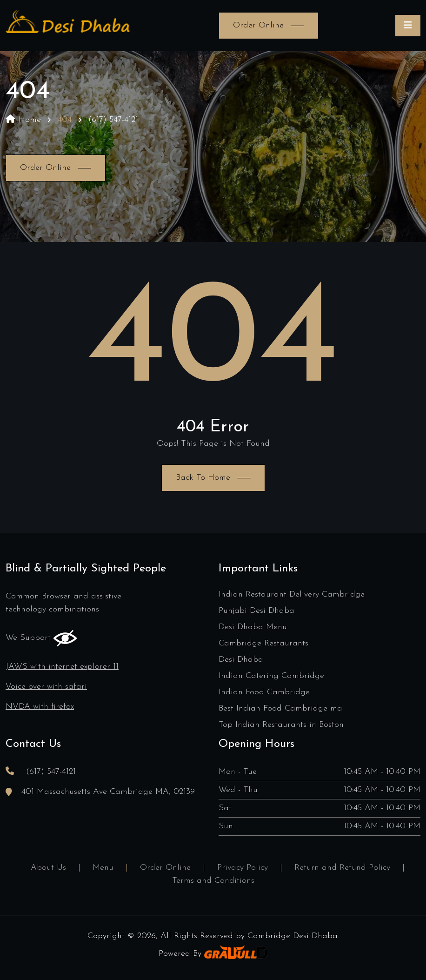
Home (23, 119)
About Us (48, 867)
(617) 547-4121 (113, 119)
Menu (103, 867)
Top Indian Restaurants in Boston (281, 724)
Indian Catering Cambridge (271, 675)
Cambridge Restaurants (263, 643)
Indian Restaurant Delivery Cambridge (292, 594)
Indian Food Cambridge (264, 692)
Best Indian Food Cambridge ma (280, 708)
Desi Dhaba (241, 659)
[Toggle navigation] (407, 25)
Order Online (165, 867)
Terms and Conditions (213, 880)
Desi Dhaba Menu (253, 627)
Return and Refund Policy (342, 867)
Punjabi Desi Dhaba (256, 610)
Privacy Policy (242, 867)
